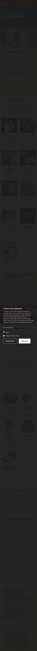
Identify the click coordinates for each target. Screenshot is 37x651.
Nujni (6, 332)
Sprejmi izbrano (10, 341)
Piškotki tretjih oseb (11, 336)
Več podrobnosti (8, 327)
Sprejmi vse (24, 341)
